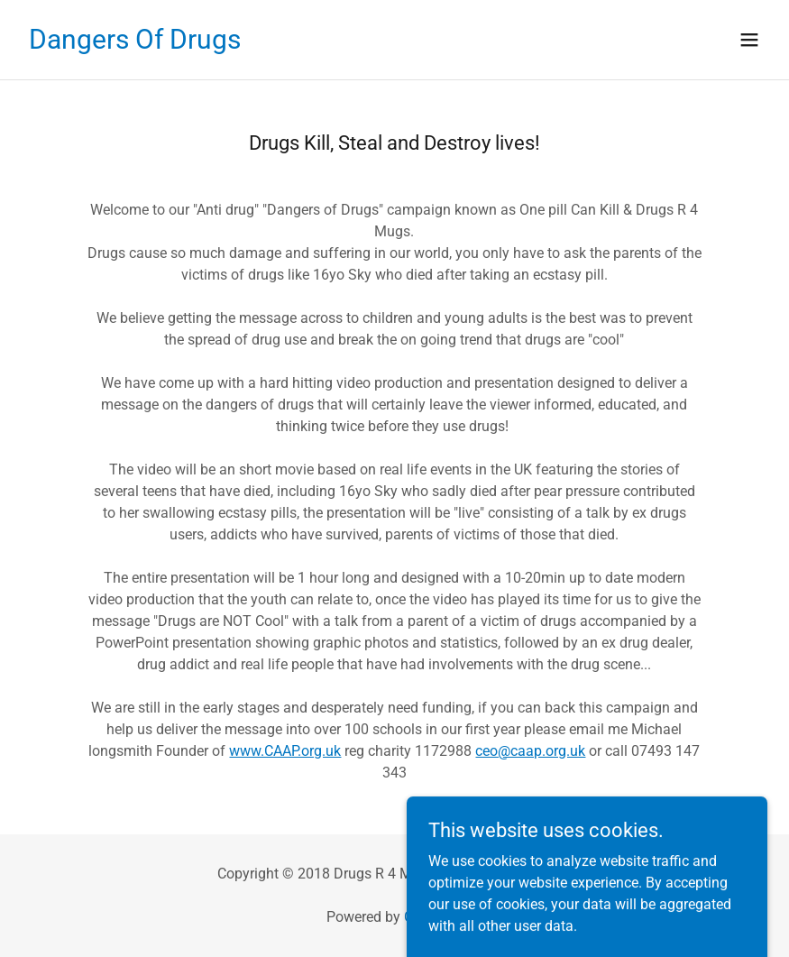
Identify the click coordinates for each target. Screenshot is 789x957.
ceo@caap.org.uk (530, 750)
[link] (135, 43)
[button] (749, 40)
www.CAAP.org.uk (285, 750)
